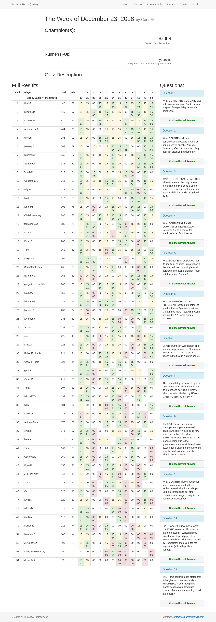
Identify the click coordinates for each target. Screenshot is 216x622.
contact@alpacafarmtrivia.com (188, 617)
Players (171, 4)
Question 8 (169, 375)
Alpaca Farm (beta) (25, 4)
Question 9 (169, 416)
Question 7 (169, 338)
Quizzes (138, 4)
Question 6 (169, 293)
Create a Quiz (154, 4)
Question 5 (169, 253)
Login (196, 4)
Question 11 (170, 518)
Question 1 (169, 93)
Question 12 (170, 569)
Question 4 (169, 215)
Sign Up (184, 4)
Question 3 (169, 171)
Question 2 (169, 130)
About (126, 4)
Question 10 (170, 474)
